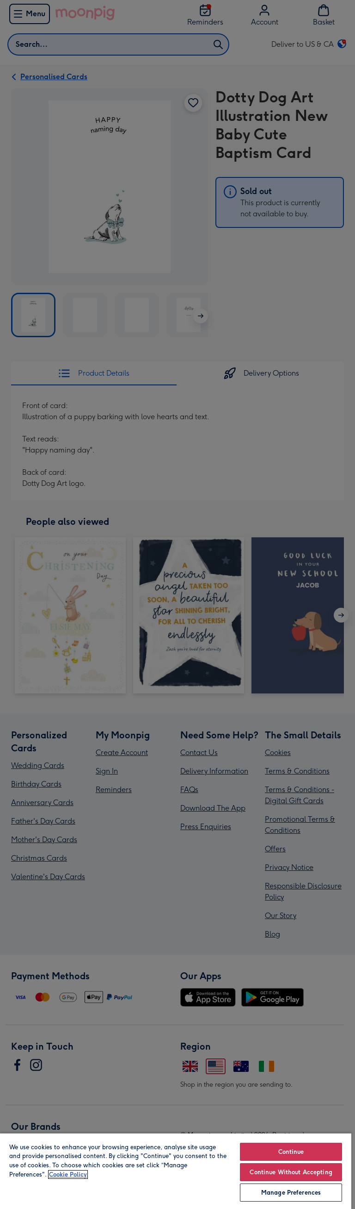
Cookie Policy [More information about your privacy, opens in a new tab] (68, 1174)
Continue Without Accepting (291, 1172)
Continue (291, 1151)
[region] (175, 1171)
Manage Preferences (291, 1192)
